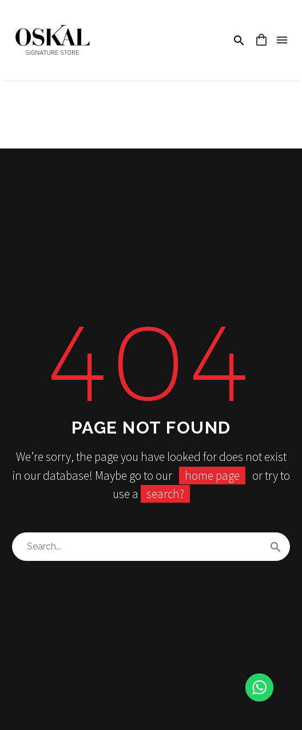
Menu (282, 40)
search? (165, 494)
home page (212, 475)
